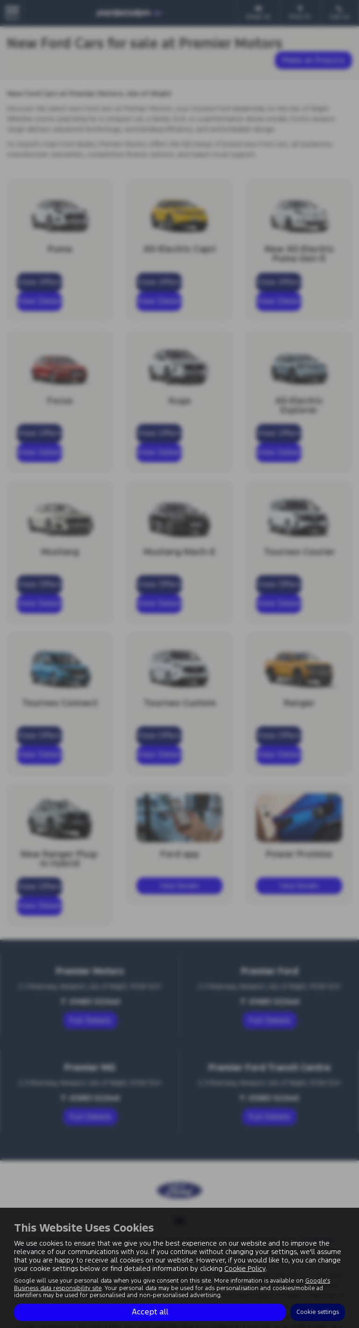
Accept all (150, 1312)
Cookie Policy (245, 1268)
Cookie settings (317, 1312)
